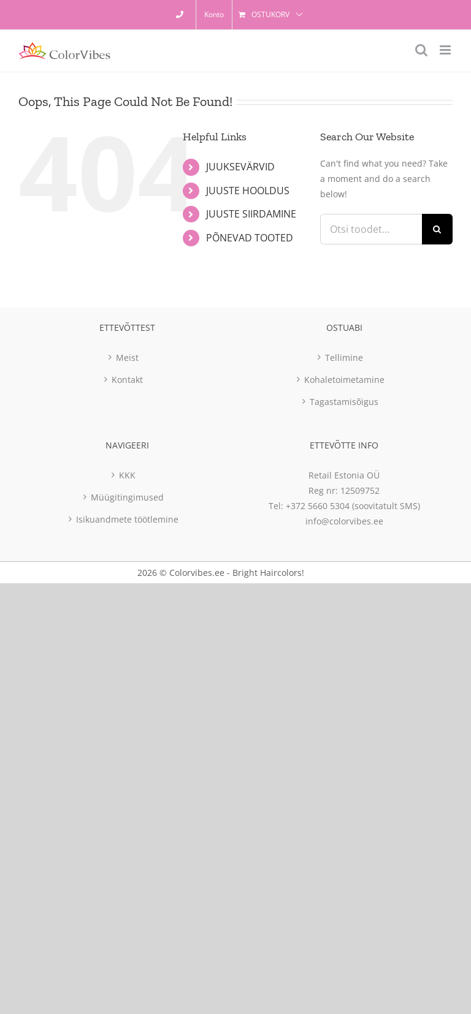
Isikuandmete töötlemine (127, 519)
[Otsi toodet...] (371, 229)
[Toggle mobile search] (421, 50)
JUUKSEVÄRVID (240, 166)
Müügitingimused (127, 497)
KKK (127, 475)
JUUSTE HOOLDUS (247, 190)
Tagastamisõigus (344, 401)
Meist (127, 357)
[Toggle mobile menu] (446, 50)
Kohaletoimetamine (344, 379)
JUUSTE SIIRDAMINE (251, 214)
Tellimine (344, 357)
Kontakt (127, 379)
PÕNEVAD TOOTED (249, 237)
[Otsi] (437, 229)
